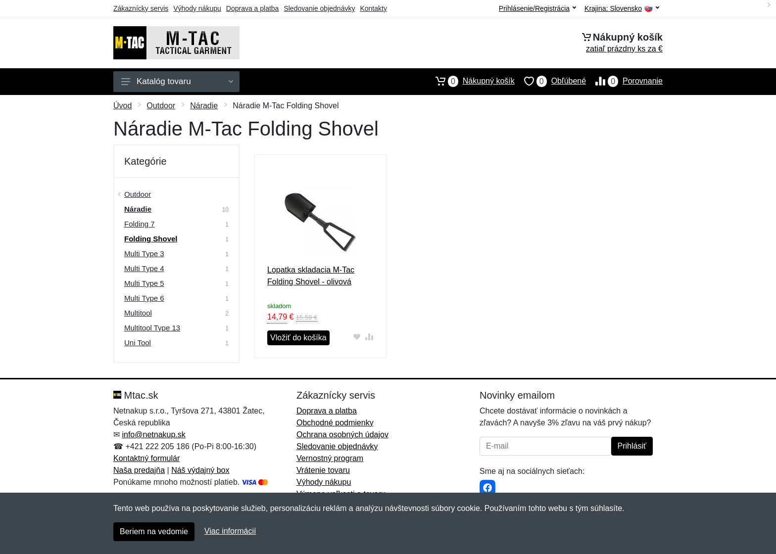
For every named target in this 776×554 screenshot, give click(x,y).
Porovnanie (624, 81)
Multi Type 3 (144, 253)
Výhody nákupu (197, 8)
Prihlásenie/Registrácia (537, 8)
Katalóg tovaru (177, 81)
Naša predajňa (139, 470)
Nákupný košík (470, 81)
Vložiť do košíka (298, 337)
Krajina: (621, 8)
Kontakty (373, 8)
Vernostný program (329, 458)
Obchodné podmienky (335, 422)
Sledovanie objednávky (319, 8)
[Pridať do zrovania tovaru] (369, 336)
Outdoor (160, 105)
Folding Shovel (151, 238)
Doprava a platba (252, 8)
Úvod (122, 105)
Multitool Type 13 (152, 327)
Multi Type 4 (144, 268)
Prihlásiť (632, 446)
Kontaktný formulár (146, 458)
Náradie (204, 105)
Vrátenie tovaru (323, 470)
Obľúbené (550, 81)
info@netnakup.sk (153, 434)
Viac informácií (230, 531)
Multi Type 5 (144, 283)
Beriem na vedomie (154, 531)
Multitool (138, 313)
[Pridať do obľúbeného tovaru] (357, 336)
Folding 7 (139, 224)
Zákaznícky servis (140, 8)
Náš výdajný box (200, 470)
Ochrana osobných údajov (342, 434)
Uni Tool (137, 342)
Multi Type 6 (144, 298)
